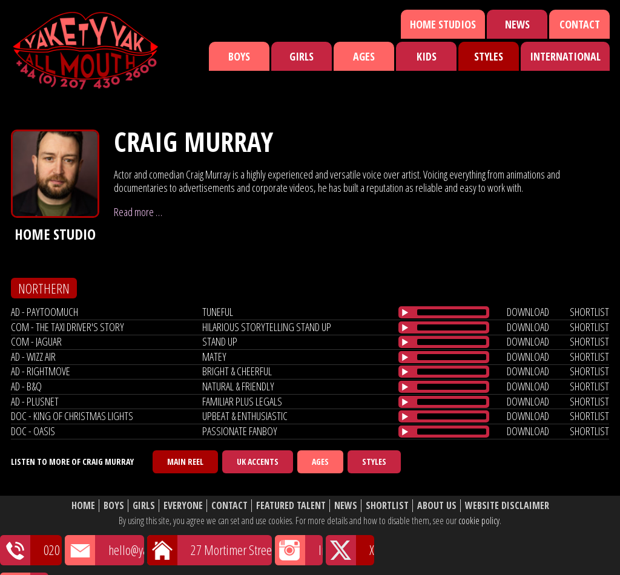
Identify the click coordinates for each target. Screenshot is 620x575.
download (528, 311)
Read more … (138, 212)
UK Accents (258, 461)
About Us (437, 505)
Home (83, 505)
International (565, 56)
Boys (239, 56)
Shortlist (387, 505)
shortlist (589, 311)
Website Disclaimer (507, 505)
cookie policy (479, 520)
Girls (301, 56)
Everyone (183, 505)
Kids (427, 56)
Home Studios (443, 24)
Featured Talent (291, 505)
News (517, 24)
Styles (488, 56)
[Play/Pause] (405, 312)
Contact (579, 24)
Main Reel (185, 461)
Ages (364, 56)
